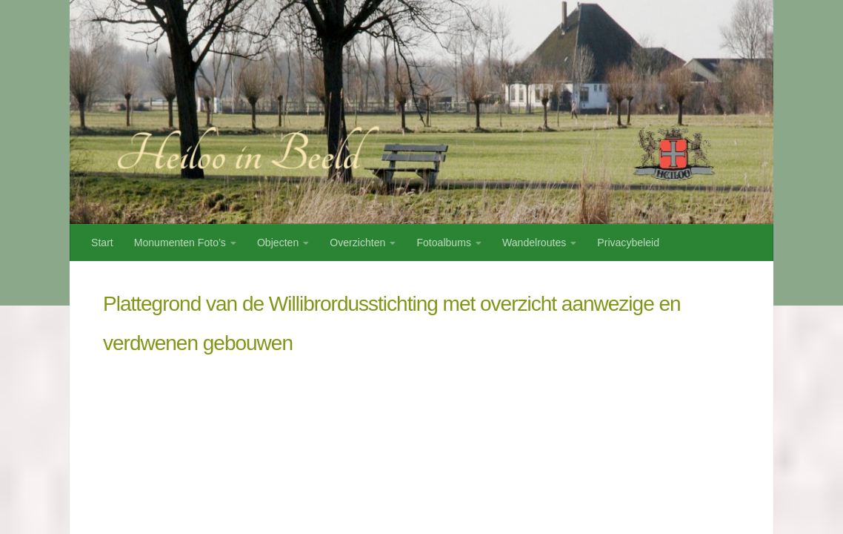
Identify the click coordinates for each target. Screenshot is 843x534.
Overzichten (357, 242)
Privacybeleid (628, 242)
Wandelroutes (534, 242)
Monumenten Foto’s (180, 242)
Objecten (278, 242)
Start (102, 242)
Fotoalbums (443, 242)
